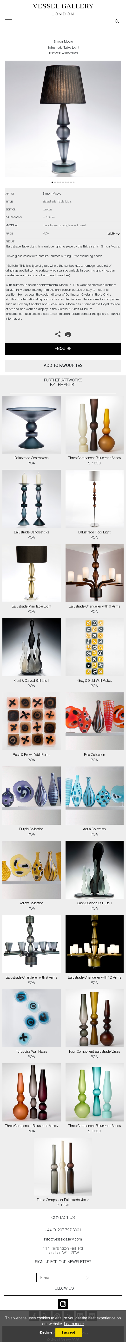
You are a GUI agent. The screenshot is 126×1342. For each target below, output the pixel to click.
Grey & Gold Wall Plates (95, 681)
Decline (46, 1332)
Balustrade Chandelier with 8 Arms (31, 978)
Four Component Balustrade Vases (94, 1052)
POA (31, 463)
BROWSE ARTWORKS (63, 53)
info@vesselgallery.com (63, 1240)
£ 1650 (94, 463)
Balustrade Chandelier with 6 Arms (94, 606)
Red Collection (94, 755)
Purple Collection (31, 829)
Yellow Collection (32, 903)
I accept (68, 1332)
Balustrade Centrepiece (31, 458)
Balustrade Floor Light (94, 532)
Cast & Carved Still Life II (94, 903)
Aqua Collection (94, 829)
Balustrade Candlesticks (31, 532)
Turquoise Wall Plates (31, 1052)
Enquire (63, 348)
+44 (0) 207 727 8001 (63, 1231)
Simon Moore (63, 42)
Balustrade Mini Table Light (31, 606)
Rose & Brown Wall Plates (31, 755)
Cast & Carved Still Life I (31, 681)
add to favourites (63, 365)
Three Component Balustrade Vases (94, 458)
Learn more (74, 1324)
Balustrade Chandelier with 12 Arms (94, 978)
